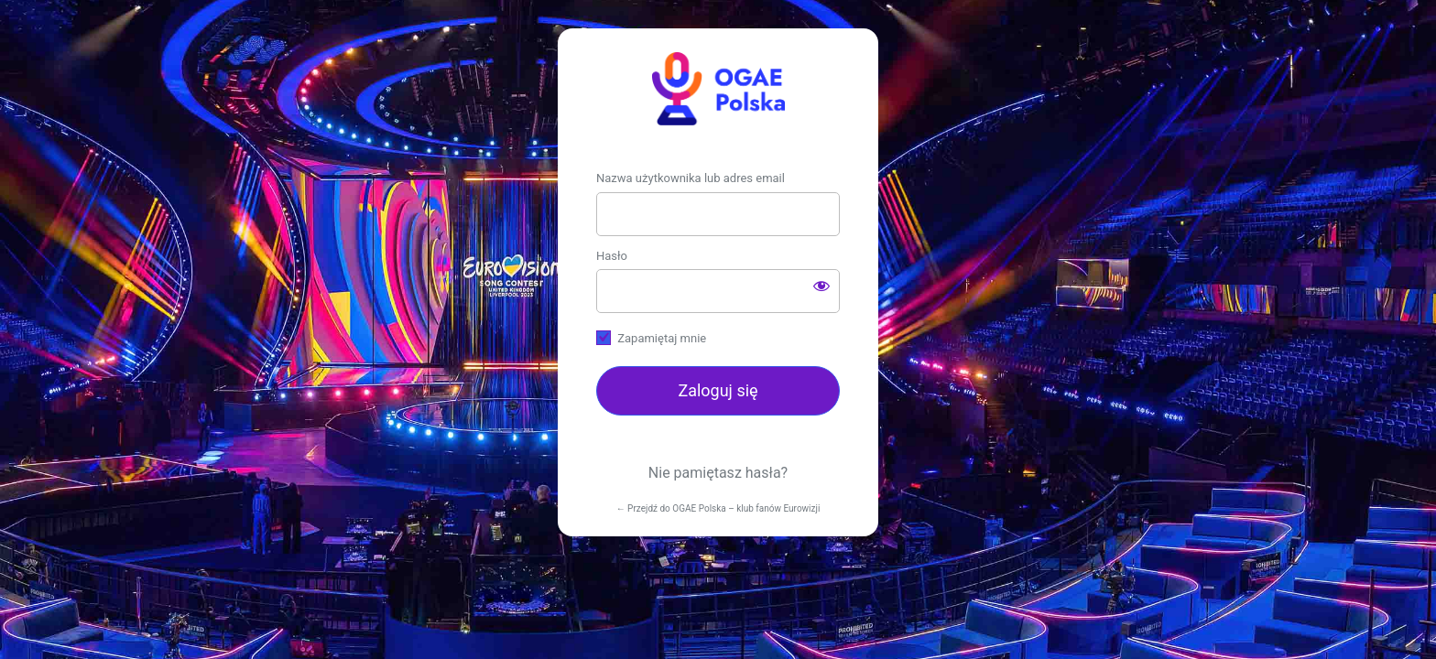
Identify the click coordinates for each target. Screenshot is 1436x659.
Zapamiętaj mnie (661, 338)
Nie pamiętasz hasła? (718, 472)
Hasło (611, 256)
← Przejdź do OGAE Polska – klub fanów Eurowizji (718, 508)
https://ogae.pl (718, 88)
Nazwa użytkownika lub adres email (690, 178)
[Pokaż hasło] (821, 285)
